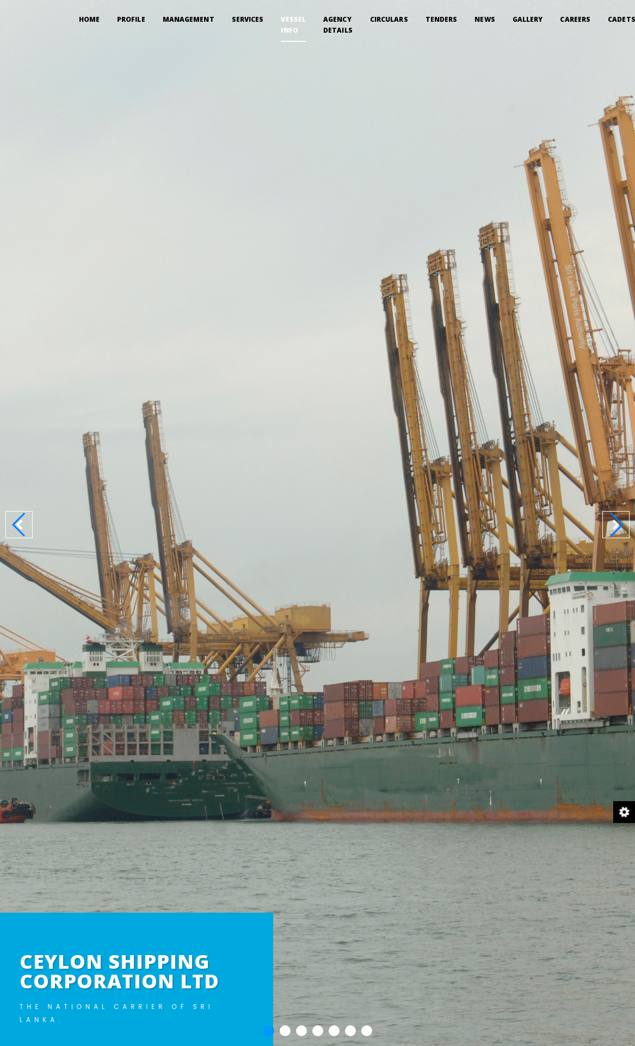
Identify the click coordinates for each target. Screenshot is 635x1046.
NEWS (484, 19)
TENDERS (442, 19)
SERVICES (248, 19)
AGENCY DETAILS (338, 25)
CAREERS (575, 19)
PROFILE (131, 19)
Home (89, 19)
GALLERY (528, 19)
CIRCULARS (389, 19)
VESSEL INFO (293, 25)
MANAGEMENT (188, 19)
